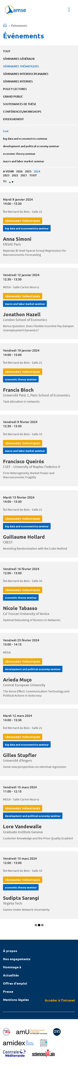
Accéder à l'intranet (60, 1000)
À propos (10, 951)
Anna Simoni (17, 239)
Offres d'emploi (15, 983)
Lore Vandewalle (22, 826)
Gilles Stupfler (20, 755)
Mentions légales (16, 999)
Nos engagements (16, 959)
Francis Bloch (18, 390)
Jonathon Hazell (22, 314)
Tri (4, 181)
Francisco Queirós (23, 461)
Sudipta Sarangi (21, 898)
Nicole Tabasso (20, 608)
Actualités (11, 975)
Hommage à (12, 967)
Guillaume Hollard (24, 537)
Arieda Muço (17, 680)
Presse (8, 991)
